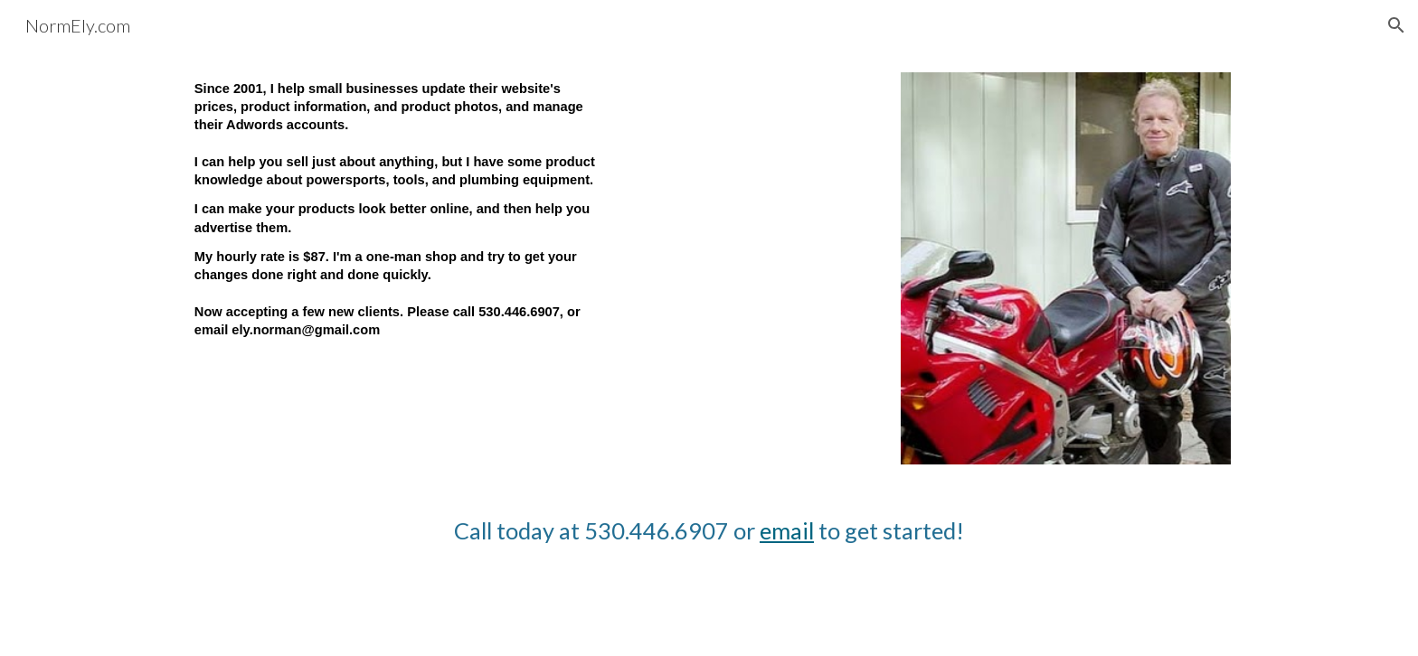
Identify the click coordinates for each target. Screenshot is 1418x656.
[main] (397, 227)
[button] (1396, 25)
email (787, 530)
